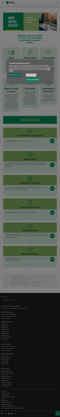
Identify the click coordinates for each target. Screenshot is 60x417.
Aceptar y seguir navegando (33, 79)
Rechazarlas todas (31, 75)
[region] (30, 71)
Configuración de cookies (15, 75)
